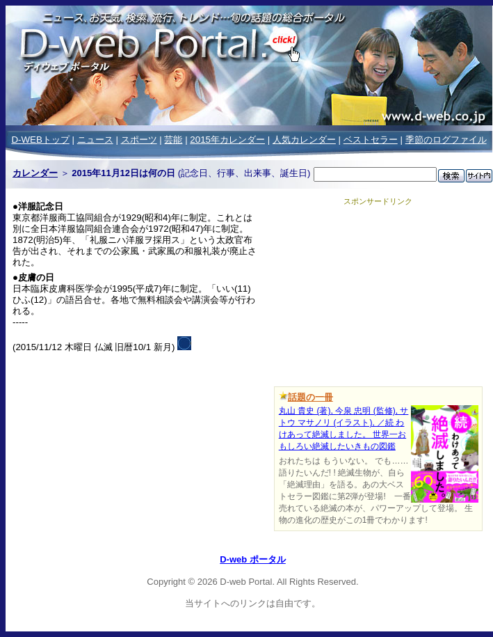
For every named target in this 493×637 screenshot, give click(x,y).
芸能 (173, 139)
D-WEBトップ (40, 139)
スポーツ (139, 139)
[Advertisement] (378, 294)
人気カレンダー (304, 139)
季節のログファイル (446, 139)
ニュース (95, 139)
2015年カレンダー (227, 139)
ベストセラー (371, 139)
